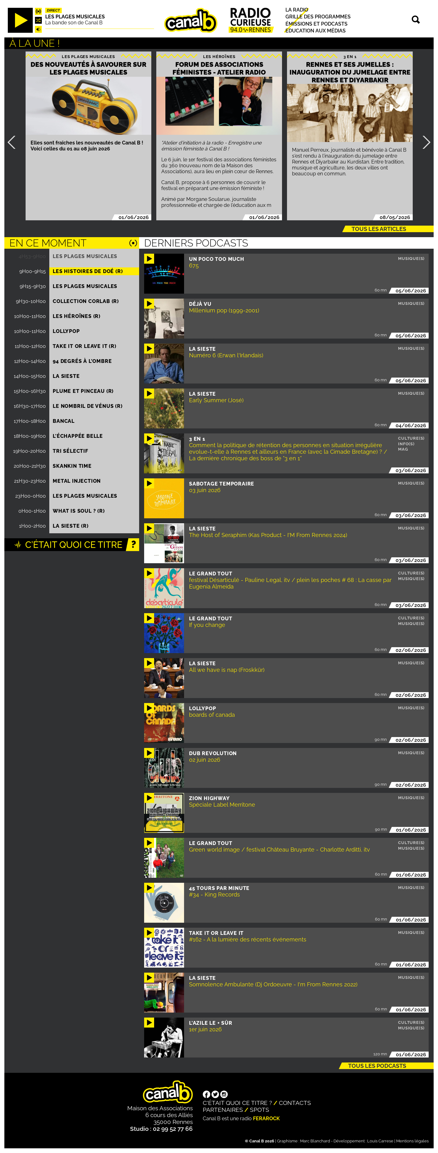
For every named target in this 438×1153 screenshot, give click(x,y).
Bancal (64, 421)
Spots (259, 1109)
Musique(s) (411, 258)
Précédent (14, 142)
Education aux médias (315, 31)
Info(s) (406, 444)
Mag (403, 449)
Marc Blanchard (315, 1141)
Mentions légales (412, 1141)
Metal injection (77, 481)
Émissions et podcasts (316, 24)
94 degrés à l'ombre (82, 361)
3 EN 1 (350, 56)
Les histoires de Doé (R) (88, 271)
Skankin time (72, 466)
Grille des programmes (318, 17)
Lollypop (66, 331)
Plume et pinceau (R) (83, 391)
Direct (53, 10)
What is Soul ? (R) (79, 511)
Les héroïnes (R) (76, 316)
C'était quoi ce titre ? (237, 1102)
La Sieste (66, 376)
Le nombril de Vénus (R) (87, 406)
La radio (296, 10)
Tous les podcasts (377, 1066)
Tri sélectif (70, 451)
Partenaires (223, 1109)
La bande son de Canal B (74, 23)
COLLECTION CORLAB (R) (86, 301)
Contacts (295, 1102)
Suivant (424, 142)
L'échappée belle (78, 436)
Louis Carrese (380, 1141)
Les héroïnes (219, 56)
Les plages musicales (75, 17)
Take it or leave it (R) (84, 346)
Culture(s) (411, 438)
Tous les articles (379, 229)
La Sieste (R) (70, 526)
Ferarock (266, 1118)
